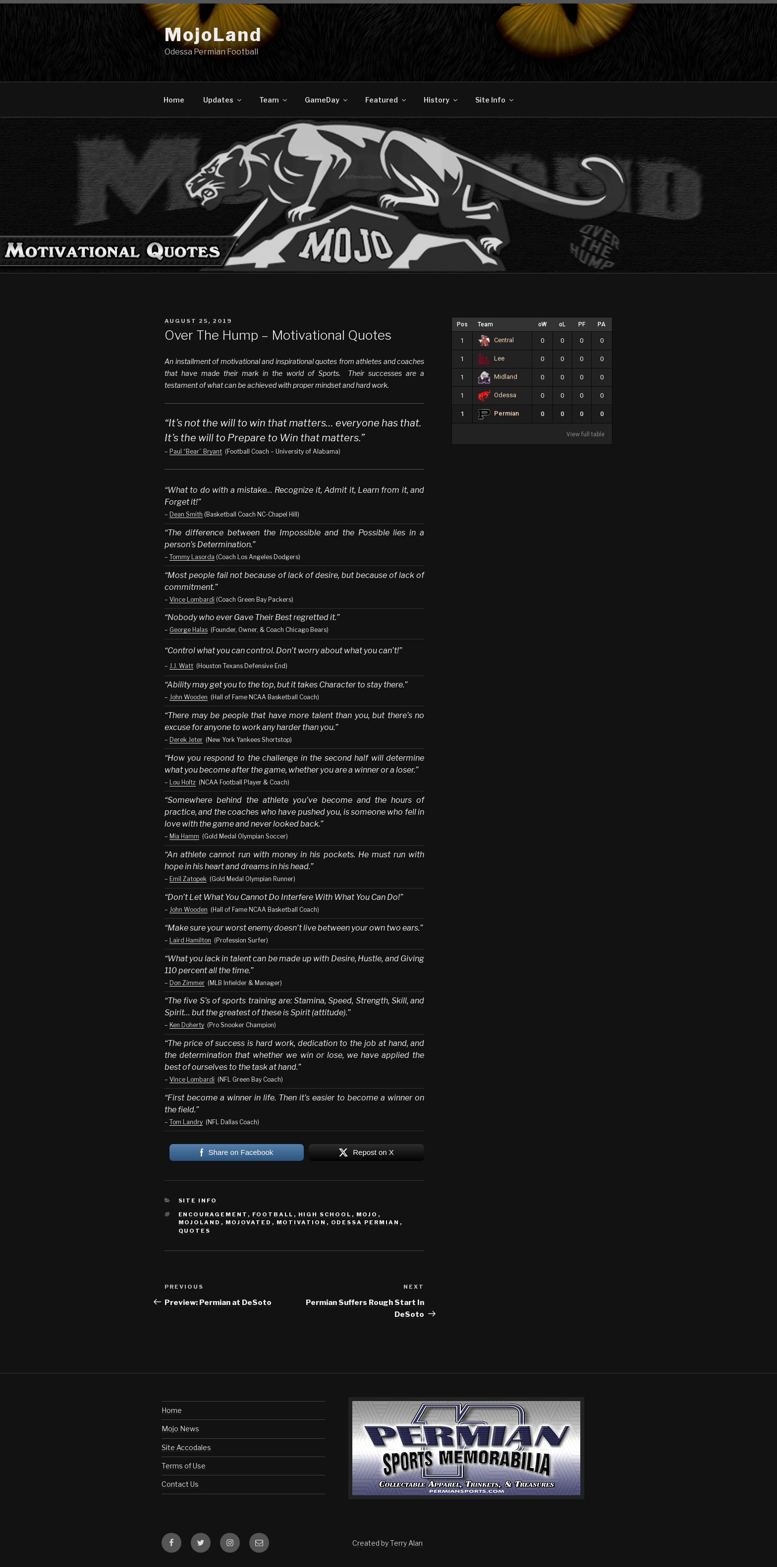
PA (602, 324)
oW (542, 324)
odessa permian (365, 1222)
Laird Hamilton (190, 940)
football (273, 1214)
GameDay (327, 100)
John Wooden (188, 697)
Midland (497, 376)
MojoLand (213, 35)
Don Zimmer (187, 983)
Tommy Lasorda (192, 557)
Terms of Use (184, 1466)
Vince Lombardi (192, 599)
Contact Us (180, 1484)
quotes (194, 1230)
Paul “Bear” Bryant (195, 451)
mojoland (199, 1222)
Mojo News (180, 1428)
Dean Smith (186, 514)
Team (273, 100)
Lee (491, 358)
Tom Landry (186, 1122)
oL (562, 324)
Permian (498, 413)
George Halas (188, 629)
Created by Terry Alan (387, 1543)
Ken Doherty (186, 1025)
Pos (462, 324)
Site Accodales (186, 1447)
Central (496, 340)
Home (174, 100)
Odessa (497, 395)
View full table (585, 434)
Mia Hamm (184, 836)
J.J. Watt (181, 666)
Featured (386, 100)
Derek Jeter (186, 739)
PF (581, 324)
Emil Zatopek (188, 879)
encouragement (213, 1214)
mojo (367, 1214)
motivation (302, 1222)
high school (325, 1214)
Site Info (495, 100)
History (441, 100)
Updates (223, 100)
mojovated (248, 1222)
